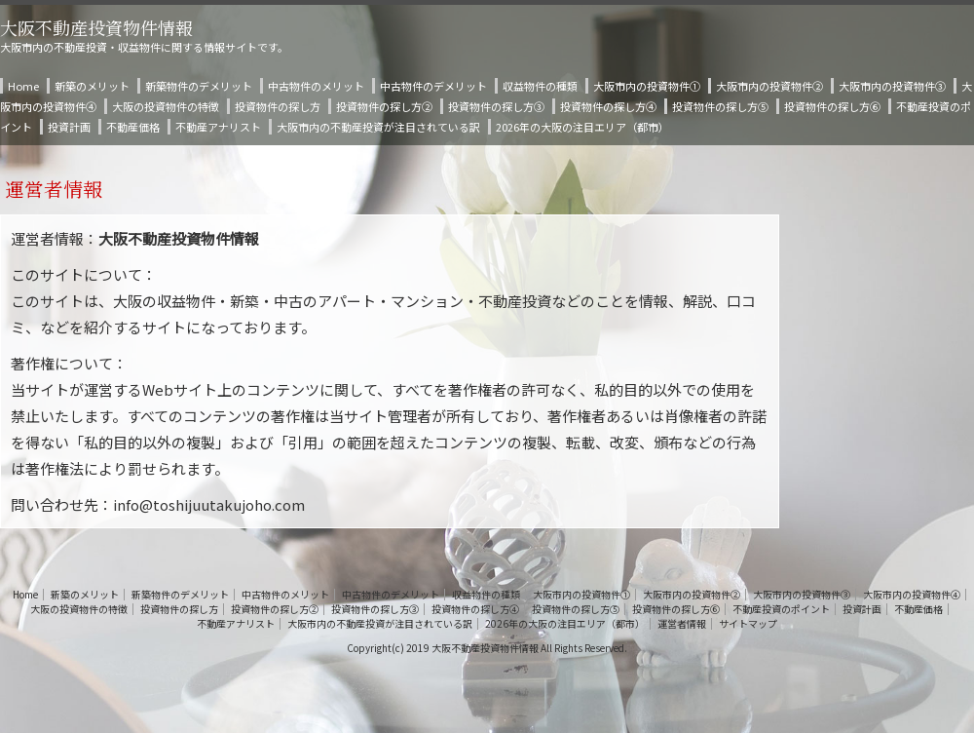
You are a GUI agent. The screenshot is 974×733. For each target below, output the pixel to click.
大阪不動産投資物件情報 (96, 27)
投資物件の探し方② (384, 106)
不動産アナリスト (218, 127)
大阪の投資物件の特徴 (165, 106)
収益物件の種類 (540, 86)
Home (23, 86)
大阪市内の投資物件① (646, 86)
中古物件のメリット (316, 86)
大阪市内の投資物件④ (911, 594)
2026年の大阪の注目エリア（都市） (582, 127)
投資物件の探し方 (277, 106)
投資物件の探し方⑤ (720, 106)
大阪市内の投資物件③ (892, 86)
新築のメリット (92, 86)
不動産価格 (133, 127)
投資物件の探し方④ (608, 106)
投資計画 (69, 127)
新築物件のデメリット (198, 86)
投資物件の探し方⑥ (832, 106)
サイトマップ (748, 624)
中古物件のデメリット (433, 86)
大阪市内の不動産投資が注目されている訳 (378, 127)
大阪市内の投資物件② (769, 86)
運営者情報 (681, 624)
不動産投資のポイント (781, 609)
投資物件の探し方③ (496, 106)
